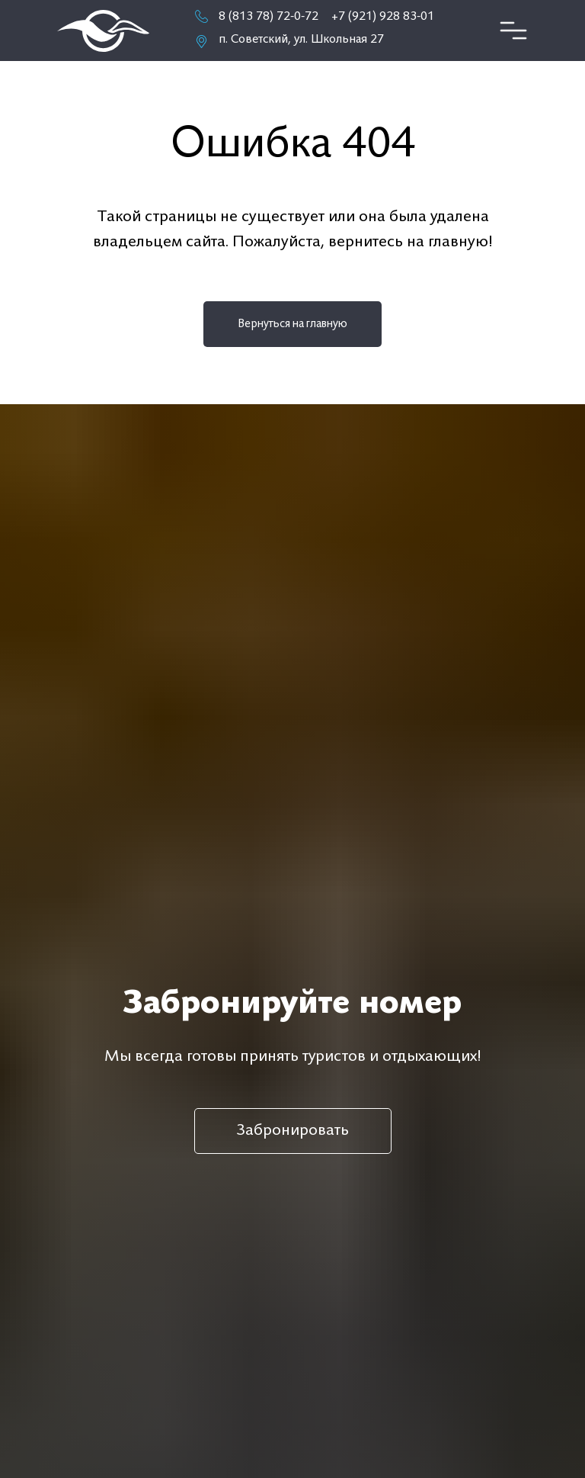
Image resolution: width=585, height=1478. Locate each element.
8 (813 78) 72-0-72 (268, 17)
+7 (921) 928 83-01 (382, 17)
